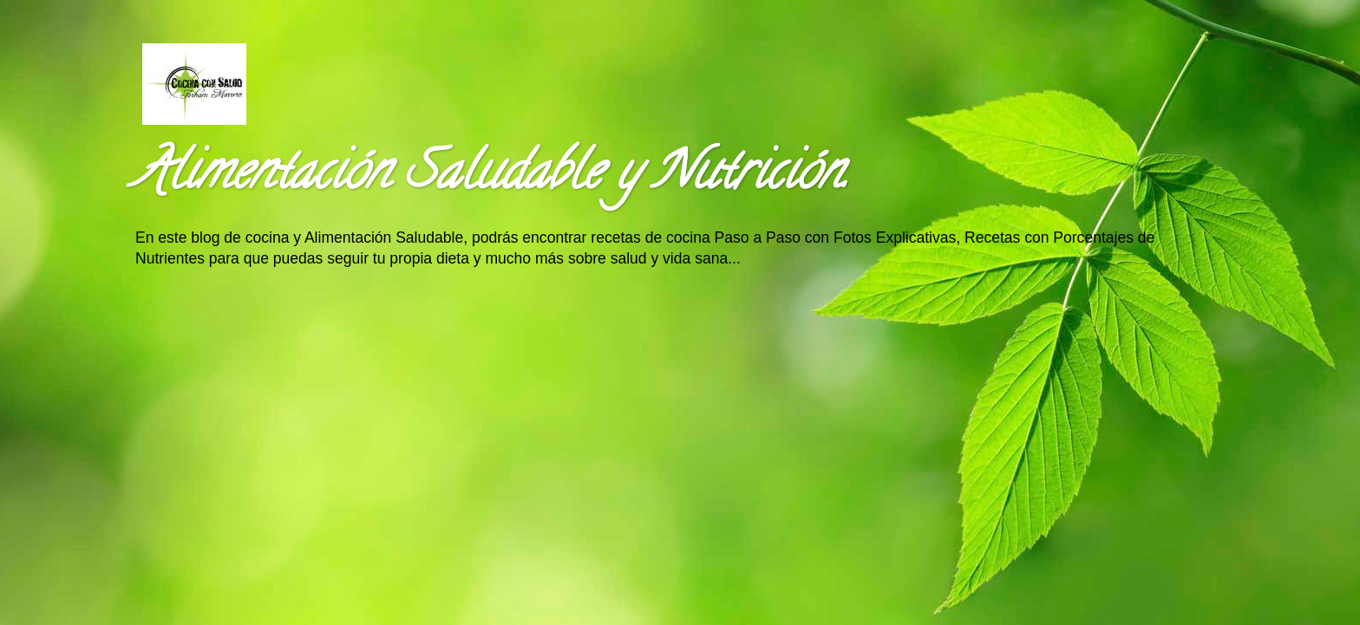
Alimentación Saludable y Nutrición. (491, 177)
